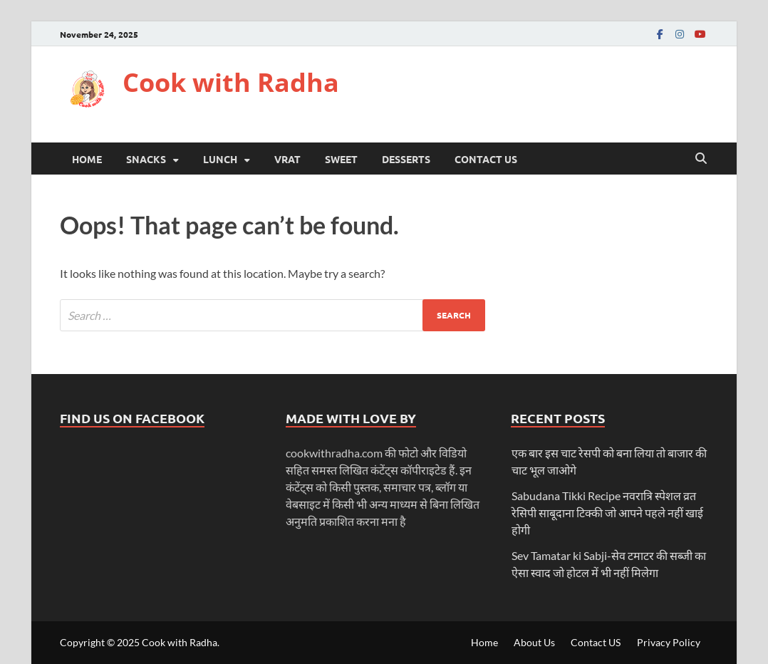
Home (87, 158)
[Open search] (701, 158)
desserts (406, 158)
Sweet (341, 158)
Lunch (220, 158)
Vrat (287, 158)
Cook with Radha (231, 82)
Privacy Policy (668, 642)
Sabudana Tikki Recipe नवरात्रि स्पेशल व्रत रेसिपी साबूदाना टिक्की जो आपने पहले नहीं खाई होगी (607, 512)
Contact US (486, 158)
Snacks (146, 158)
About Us (534, 642)
